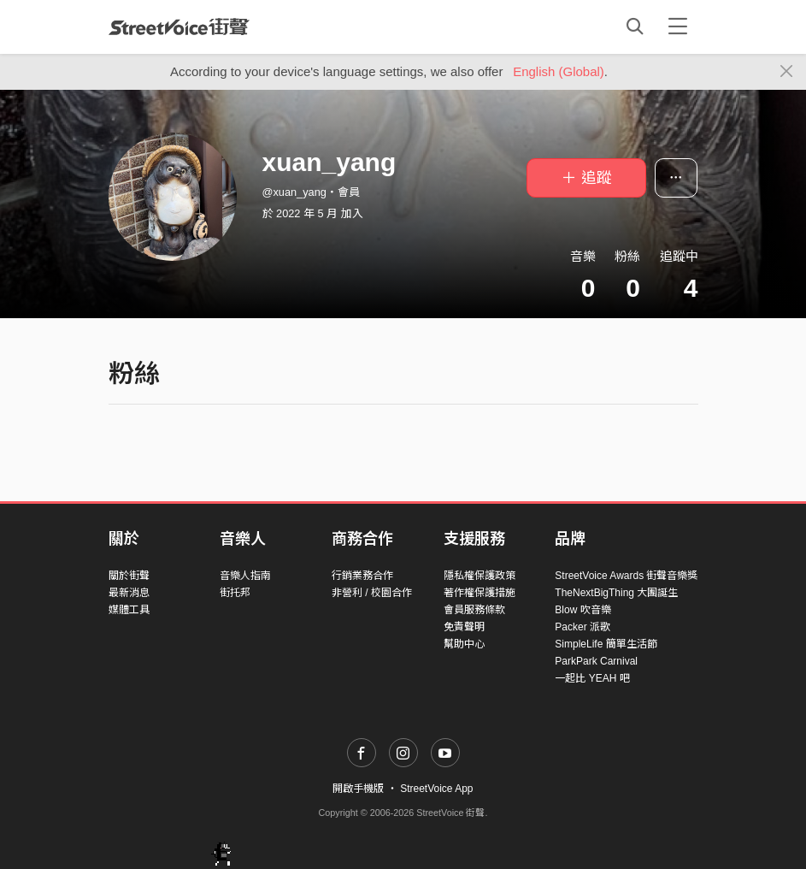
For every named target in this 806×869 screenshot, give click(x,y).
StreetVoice (179, 26)
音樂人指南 (245, 576)
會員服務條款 (474, 610)
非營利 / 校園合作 (372, 593)
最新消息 (129, 593)
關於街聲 (129, 576)
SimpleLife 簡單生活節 (605, 644)
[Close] (787, 72)
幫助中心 (464, 644)
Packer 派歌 (582, 627)
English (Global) (558, 71)
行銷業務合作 (362, 576)
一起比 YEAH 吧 (592, 678)
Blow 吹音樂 (582, 610)
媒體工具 (129, 610)
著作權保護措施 (479, 593)
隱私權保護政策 (479, 576)
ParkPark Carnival (596, 661)
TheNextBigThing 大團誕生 (616, 593)
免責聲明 (464, 627)
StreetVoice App (436, 789)
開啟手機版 (358, 789)
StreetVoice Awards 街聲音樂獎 (626, 576)
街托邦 (235, 593)
